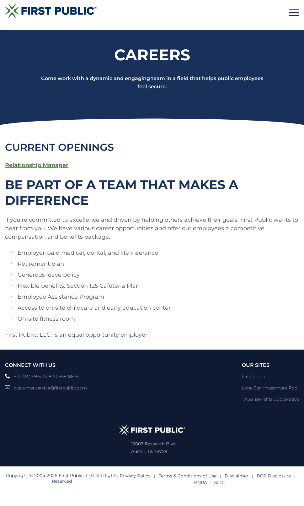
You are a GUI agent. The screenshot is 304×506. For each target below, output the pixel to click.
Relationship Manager (36, 165)
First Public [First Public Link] (254, 376)
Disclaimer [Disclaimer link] (236, 476)
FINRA (200, 482)
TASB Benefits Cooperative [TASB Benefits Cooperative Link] (270, 399)
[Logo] (51, 10)
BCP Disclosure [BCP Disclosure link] (274, 476)
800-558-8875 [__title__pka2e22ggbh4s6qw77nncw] (64, 376)
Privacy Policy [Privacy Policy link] (135, 476)
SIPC (219, 482)
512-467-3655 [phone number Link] (28, 376)
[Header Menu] (294, 12)
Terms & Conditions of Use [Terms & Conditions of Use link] (187, 476)
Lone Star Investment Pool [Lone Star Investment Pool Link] (270, 388)
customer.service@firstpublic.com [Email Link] (50, 388)
